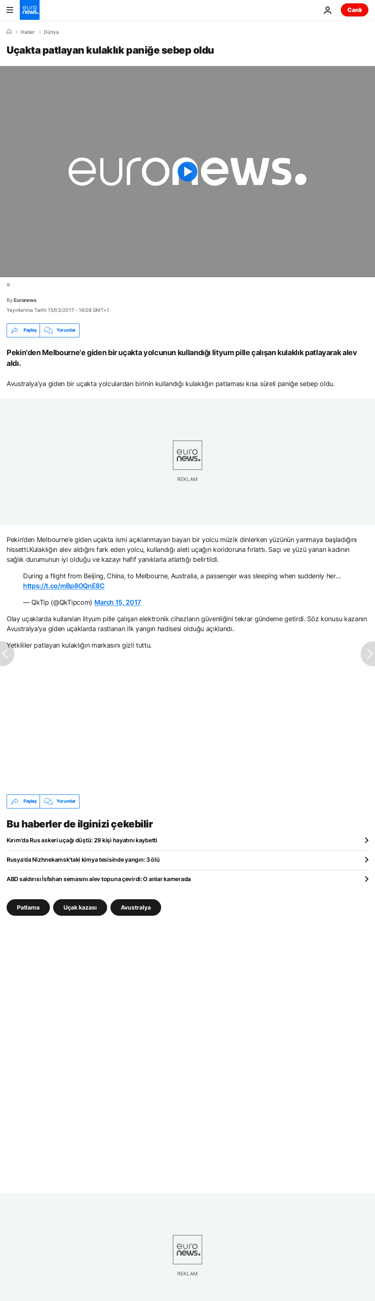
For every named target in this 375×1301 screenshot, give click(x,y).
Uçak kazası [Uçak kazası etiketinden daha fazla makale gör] (80, 906)
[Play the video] (187, 171)
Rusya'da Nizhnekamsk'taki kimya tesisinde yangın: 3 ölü (83, 859)
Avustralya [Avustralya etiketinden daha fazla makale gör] (136, 906)
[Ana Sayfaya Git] (30, 10)
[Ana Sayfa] (9, 32)
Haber (28, 32)
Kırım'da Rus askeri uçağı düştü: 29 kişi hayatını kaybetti (82, 840)
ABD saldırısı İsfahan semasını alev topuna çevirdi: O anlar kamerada (99, 878)
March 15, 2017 (117, 602)
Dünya (51, 32)
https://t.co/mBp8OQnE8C (64, 586)
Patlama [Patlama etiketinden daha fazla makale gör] (28, 906)
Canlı (354, 9)
